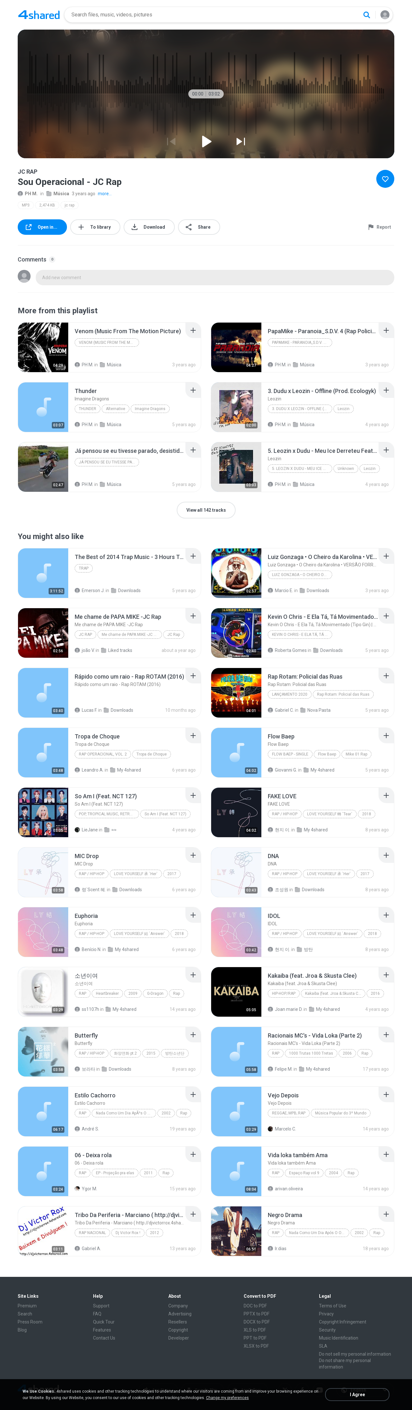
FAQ (97, 1313)
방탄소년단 (174, 1053)
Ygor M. (86, 1188)
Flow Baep (327, 754)
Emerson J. (90, 590)
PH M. (28, 193)
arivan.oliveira (285, 1188)
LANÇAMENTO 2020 (289, 694)
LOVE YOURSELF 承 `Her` (136, 874)
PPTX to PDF (256, 1313)
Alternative (115, 409)
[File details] (43, 347)
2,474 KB (47, 205)
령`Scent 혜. (90, 889)
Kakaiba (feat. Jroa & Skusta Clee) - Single (335, 993)
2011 (148, 1173)
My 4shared (125, 770)
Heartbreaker (107, 993)
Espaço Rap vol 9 (304, 1173)
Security (327, 1329)
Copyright (178, 1329)
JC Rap (85, 634)
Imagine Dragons (150, 409)
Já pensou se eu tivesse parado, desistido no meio (109, 462)
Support (101, 1305)
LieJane (86, 829)
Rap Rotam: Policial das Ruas (343, 694)
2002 (166, 1113)
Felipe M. (280, 1069)
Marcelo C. (282, 1128)
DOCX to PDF (257, 1321)
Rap (82, 993)
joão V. (85, 650)
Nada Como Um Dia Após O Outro (319, 1233)
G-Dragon (155, 993)
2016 (375, 993)
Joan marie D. (285, 1009)
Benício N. (88, 949)
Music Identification (338, 1338)
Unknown (346, 468)
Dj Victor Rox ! (128, 1233)
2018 (366, 814)
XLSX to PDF (256, 1346)
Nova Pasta (315, 710)
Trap (84, 568)
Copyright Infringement (342, 1321)
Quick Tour (104, 1321)
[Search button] (366, 15)
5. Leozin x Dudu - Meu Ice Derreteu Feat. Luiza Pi (302, 468)
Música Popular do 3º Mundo (340, 1113)
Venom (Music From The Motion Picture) (109, 342)
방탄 (305, 949)
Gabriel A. (88, 1248)
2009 (132, 993)
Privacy (326, 1313)
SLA (323, 1346)
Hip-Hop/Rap (283, 993)
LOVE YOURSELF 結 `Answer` (139, 933)
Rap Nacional (92, 1233)
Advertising (180, 1313)
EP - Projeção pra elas (115, 1173)
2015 (150, 1053)
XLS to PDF (255, 1329)
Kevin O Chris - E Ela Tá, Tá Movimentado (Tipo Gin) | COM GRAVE (302, 634)
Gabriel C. (281, 710)
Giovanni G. (282, 770)
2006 (347, 1053)
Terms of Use (332, 1305)
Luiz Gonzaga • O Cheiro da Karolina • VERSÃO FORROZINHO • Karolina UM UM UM (302, 574)
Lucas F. (86, 710)
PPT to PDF (255, 1338)
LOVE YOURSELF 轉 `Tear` (329, 814)
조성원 (278, 889)
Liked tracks (116, 650)
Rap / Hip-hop (284, 814)
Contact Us (104, 1338)
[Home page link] (39, 14)
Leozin (344, 409)
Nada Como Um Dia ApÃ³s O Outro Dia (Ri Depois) (126, 1113)
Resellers (177, 1321)
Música (57, 193)
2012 (154, 1233)
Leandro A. (89, 770)
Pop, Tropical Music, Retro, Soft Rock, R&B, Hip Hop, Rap (109, 814)
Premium (27, 1305)
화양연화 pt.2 (125, 1053)
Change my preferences (227, 1398)
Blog (22, 1329)
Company (178, 1305)
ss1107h (87, 1009)
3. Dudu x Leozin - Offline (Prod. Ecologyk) (302, 409)
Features (102, 1329)
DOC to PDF (255, 1305)
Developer (178, 1338)
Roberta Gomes (287, 650)
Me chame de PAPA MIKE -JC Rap (131, 634)
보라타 (85, 1069)
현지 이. (279, 829)
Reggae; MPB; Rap (288, 1113)
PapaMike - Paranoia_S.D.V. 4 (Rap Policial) (302, 342)
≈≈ (110, 829)
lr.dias (277, 1248)
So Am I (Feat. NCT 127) (165, 814)
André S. (87, 1128)
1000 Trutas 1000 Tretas (311, 1053)
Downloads (126, 590)
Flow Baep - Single (290, 754)
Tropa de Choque (151, 754)
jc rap (69, 205)
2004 (333, 1173)
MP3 (26, 205)
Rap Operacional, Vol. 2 (103, 754)
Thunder (87, 409)
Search (25, 1313)
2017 (171, 874)
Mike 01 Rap (356, 754)
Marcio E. (280, 590)
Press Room (30, 1321)
